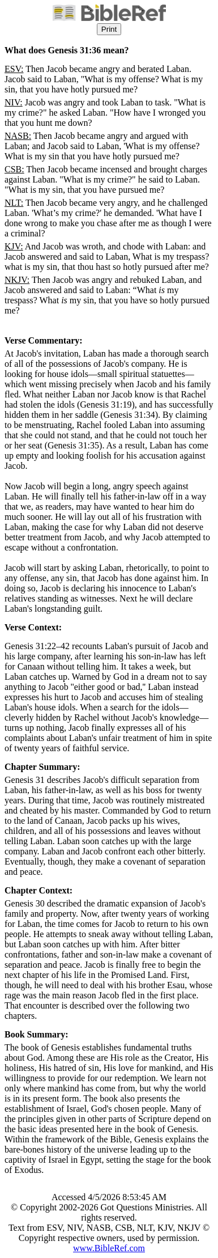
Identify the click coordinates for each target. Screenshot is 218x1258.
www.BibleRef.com (109, 1248)
